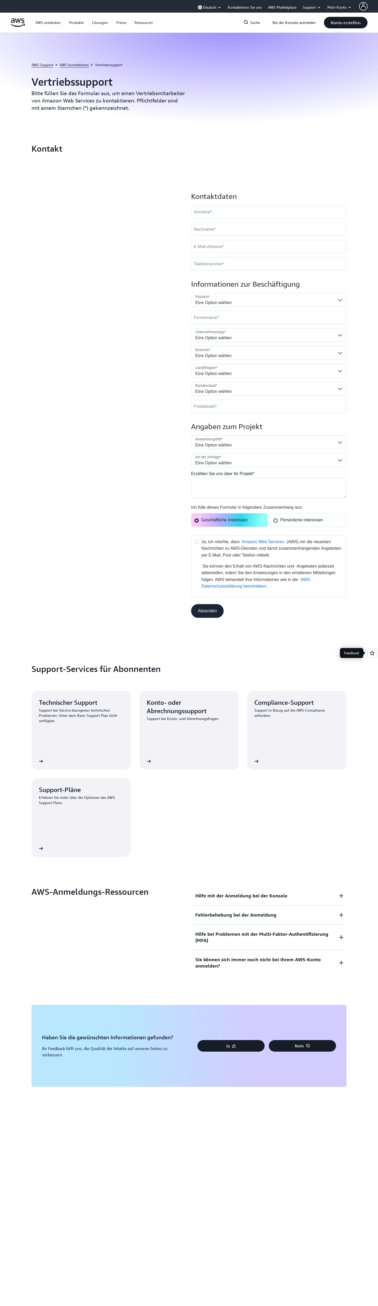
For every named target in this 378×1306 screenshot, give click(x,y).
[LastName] (268, 229)
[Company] (268, 317)
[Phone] (268, 263)
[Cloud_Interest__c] (268, 488)
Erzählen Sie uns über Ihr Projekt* (222, 473)
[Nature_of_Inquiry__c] (268, 460)
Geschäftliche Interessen (221, 520)
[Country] (268, 370)
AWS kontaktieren (74, 65)
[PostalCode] (268, 406)
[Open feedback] (372, 653)
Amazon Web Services (263, 541)
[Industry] (268, 352)
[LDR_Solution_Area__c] (268, 442)
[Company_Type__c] (268, 335)
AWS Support (42, 65)
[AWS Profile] (363, 6)
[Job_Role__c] (268, 299)
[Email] (268, 246)
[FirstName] (268, 211)
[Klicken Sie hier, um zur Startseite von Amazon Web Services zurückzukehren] (17, 25)
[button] (48, 22)
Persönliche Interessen (298, 520)
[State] (268, 388)
